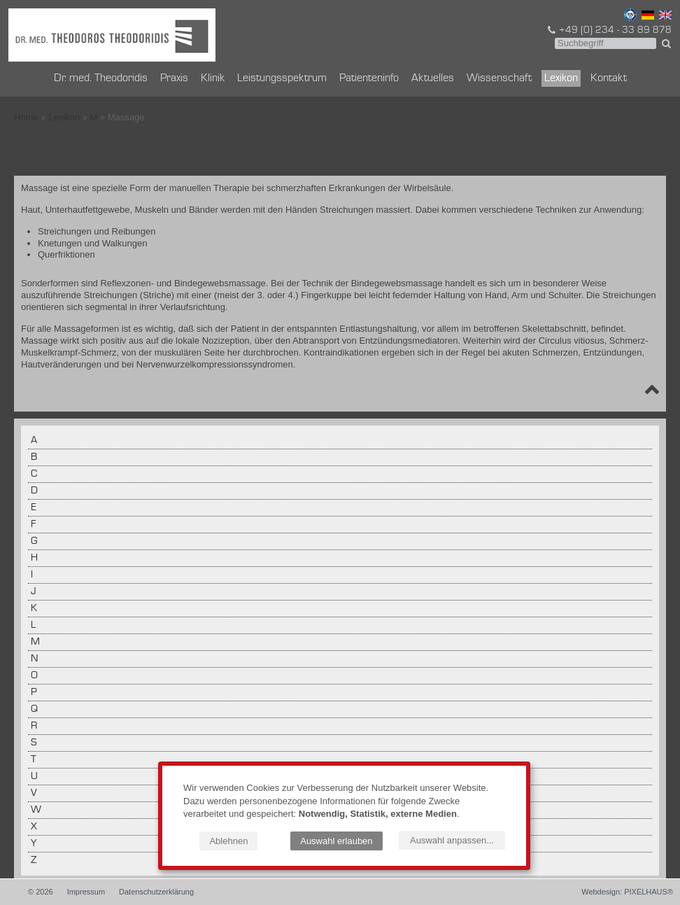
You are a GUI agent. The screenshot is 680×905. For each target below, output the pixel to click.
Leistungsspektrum (282, 78)
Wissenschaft (499, 78)
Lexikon (561, 78)
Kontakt (608, 78)
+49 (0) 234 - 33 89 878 (609, 30)
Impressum (86, 892)
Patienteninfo (369, 78)
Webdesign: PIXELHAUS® (627, 892)
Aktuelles (432, 78)
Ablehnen (228, 841)
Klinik (213, 78)
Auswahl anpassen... (452, 840)
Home (26, 117)
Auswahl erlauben (336, 841)
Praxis (174, 78)
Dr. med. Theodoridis (101, 78)
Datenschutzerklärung (156, 892)
